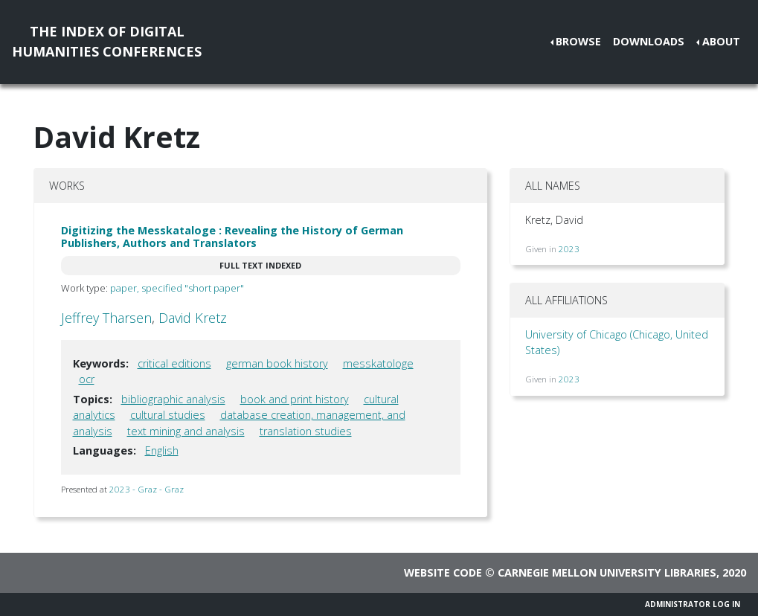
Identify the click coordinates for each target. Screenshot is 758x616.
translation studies (306, 431)
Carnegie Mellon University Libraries (607, 572)
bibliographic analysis (173, 399)
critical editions (174, 363)
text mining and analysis (186, 431)
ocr (86, 379)
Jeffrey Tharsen (106, 318)
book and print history (294, 399)
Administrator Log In (692, 604)
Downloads (648, 41)
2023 (569, 248)
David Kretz (192, 318)
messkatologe (378, 363)
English (162, 450)
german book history (277, 363)
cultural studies (167, 415)
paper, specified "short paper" (177, 288)
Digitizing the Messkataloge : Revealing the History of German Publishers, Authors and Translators (232, 236)
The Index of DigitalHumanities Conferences (107, 41)
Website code (443, 572)
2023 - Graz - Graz (146, 489)
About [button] (721, 41)
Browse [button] (578, 41)
